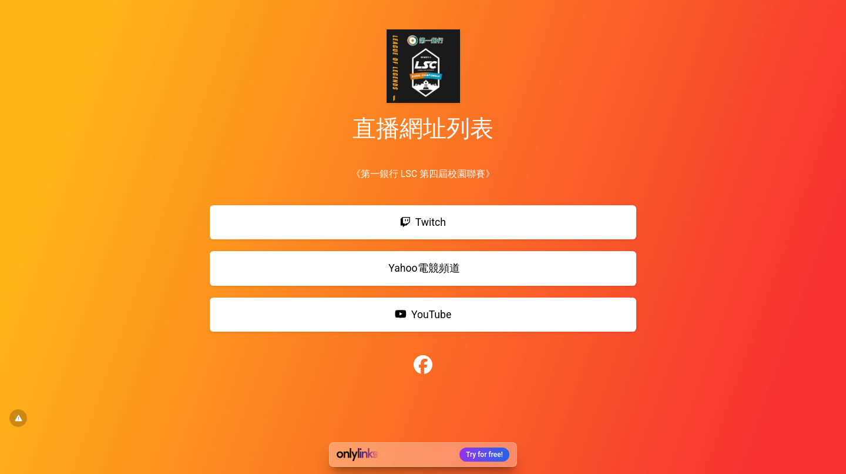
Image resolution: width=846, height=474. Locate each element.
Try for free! (484, 454)
